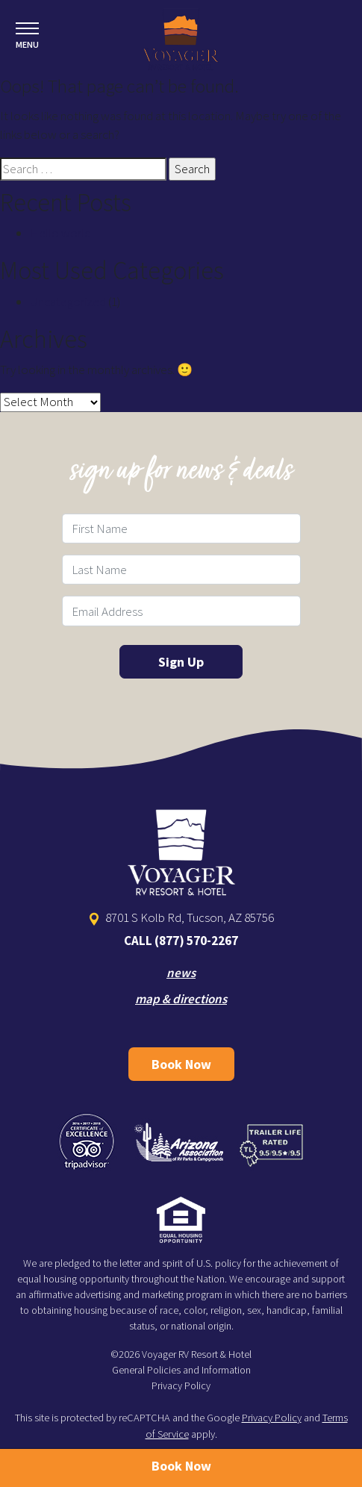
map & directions (181, 999)
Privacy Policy (181, 1385)
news (181, 972)
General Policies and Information (181, 1370)
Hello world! (62, 233)
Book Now (181, 1064)
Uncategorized (68, 301)
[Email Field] (181, 611)
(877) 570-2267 (196, 940)
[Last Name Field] (181, 569)
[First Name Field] (181, 528)
